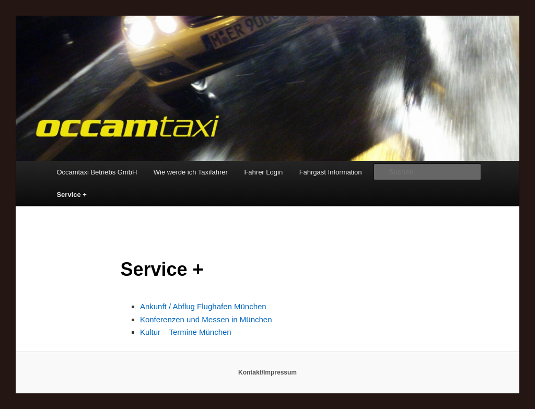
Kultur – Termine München (185, 332)
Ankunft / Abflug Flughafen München (203, 306)
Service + (71, 194)
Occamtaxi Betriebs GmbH (96, 172)
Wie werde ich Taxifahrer (191, 172)
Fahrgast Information (330, 172)
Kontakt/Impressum (267, 372)
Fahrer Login (263, 172)
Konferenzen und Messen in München (206, 319)
